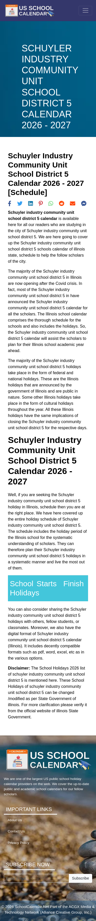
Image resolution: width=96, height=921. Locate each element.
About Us (15, 820)
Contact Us (16, 831)
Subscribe (80, 878)
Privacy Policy (18, 843)
